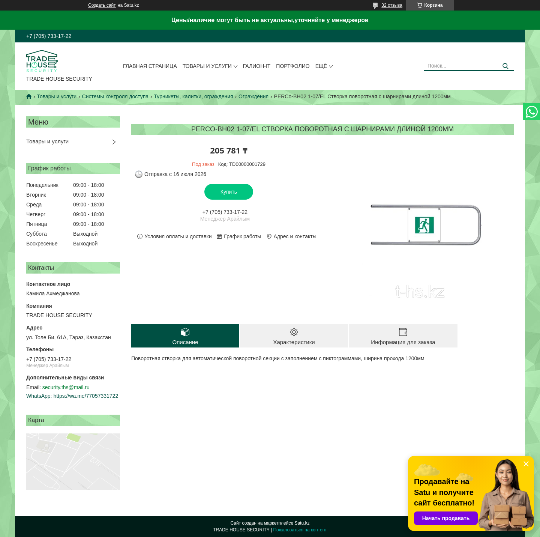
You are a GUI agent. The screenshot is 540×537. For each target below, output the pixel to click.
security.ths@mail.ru (66, 387)
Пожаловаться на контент (300, 529)
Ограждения (253, 96)
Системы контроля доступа (115, 96)
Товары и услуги (207, 66)
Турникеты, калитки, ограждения (193, 96)
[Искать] (505, 66)
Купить (228, 192)
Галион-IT (257, 66)
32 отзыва (391, 5)
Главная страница (150, 66)
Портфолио (292, 66)
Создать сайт (102, 5)
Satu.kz (301, 523)
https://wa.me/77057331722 (85, 396)
